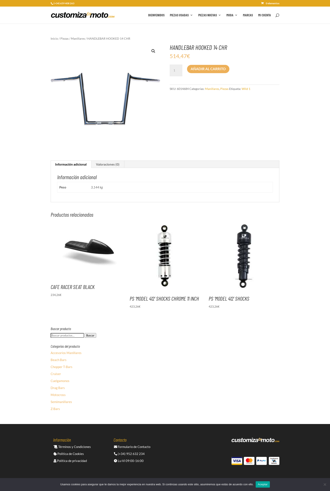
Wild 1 (246, 89)
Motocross (58, 395)
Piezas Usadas (179, 15)
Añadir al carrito (208, 69)
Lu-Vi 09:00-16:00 (129, 461)
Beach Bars (59, 360)
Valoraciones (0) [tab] (107, 164)
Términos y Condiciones (72, 447)
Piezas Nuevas (207, 15)
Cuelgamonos (60, 381)
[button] (153, 51)
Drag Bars (58, 388)
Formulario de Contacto (132, 447)
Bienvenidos (156, 15)
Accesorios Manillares (66, 353)
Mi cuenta (264, 15)
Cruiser (56, 374)
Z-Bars (55, 409)
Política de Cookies (69, 454)
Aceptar (263, 484)
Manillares (78, 38)
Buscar (90, 335)
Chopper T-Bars (61, 367)
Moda (229, 15)
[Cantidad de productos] (176, 70)
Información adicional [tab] (71, 164)
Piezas (64, 38)
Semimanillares (61, 402)
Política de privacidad (70, 461)
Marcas (248, 15)
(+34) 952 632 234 (129, 454)
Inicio (54, 38)
